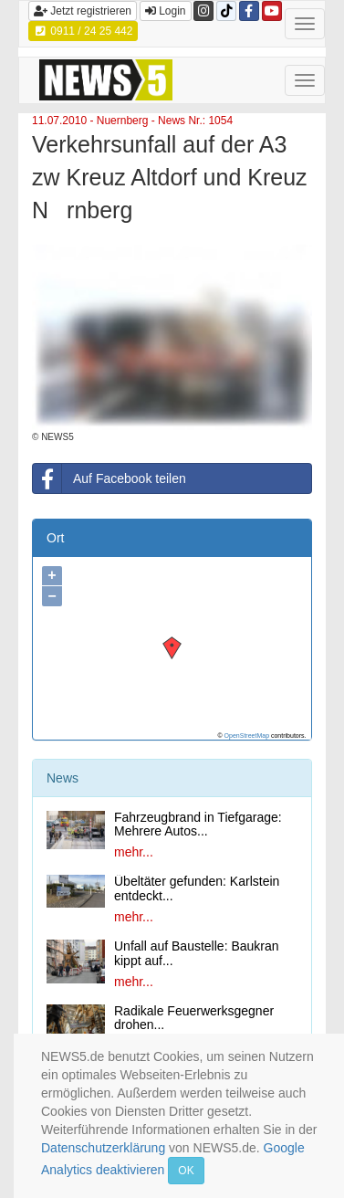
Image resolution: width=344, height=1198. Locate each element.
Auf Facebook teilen (109, 478)
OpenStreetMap (246, 735)
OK (185, 1170)
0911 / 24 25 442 (83, 31)
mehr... (133, 852)
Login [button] (165, 11)
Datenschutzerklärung (103, 1147)
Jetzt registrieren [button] (82, 11)
